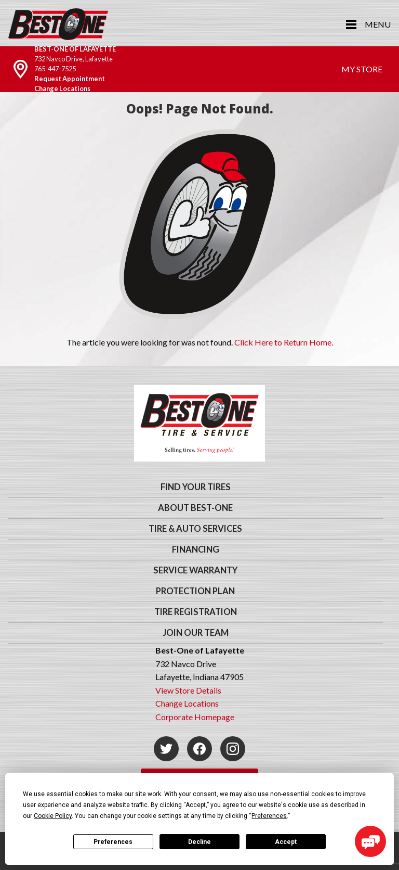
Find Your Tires (196, 487)
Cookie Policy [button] (53, 816)
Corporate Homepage (194, 717)
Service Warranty (195, 570)
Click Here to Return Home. (283, 342)
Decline (199, 842)
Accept (286, 842)
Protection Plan (195, 591)
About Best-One (195, 508)
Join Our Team (196, 633)
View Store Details (188, 690)
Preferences (113, 842)
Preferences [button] (269, 816)
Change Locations (62, 88)
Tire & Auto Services (195, 528)
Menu (378, 24)
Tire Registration (195, 612)
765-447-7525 (55, 69)
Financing (195, 549)
